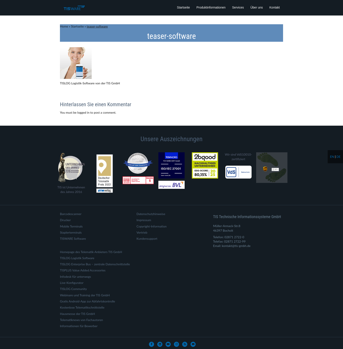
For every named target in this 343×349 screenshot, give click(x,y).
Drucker (65, 220)
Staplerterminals (71, 232)
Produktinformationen (211, 7)
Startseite (183, 7)
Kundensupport (146, 238)
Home (64, 26)
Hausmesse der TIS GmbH (77, 314)
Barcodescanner (70, 214)
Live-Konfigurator (72, 283)
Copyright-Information (151, 226)
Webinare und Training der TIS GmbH (85, 295)
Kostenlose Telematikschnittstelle (82, 307)
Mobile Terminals (71, 226)
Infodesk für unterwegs (75, 276)
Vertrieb (141, 232)
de (338, 156)
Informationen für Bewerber (79, 326)
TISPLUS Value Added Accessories (82, 270)
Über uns (256, 7)
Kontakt (275, 7)
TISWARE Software (73, 238)
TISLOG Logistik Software (77, 258)
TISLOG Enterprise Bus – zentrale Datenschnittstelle (95, 264)
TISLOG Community (73, 289)
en (332, 156)
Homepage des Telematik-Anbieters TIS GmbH (91, 252)
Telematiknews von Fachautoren (81, 320)
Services (238, 7)
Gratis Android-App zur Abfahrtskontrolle (87, 301)
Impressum (143, 220)
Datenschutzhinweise (150, 214)
